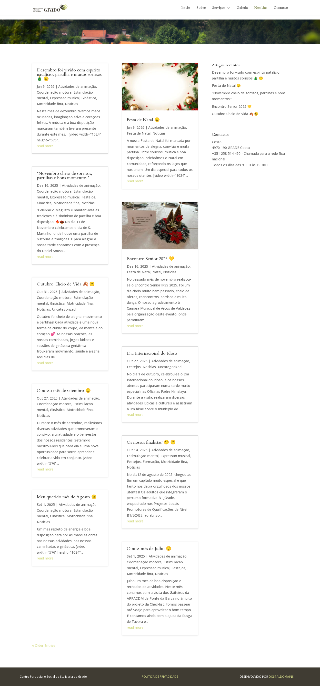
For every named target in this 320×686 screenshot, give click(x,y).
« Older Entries (43, 645)
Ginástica (88, 98)
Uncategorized (64, 309)
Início (185, 8)
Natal (156, 272)
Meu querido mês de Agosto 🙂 (67, 497)
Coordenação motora (54, 92)
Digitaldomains (281, 677)
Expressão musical (65, 98)
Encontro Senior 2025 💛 (150, 259)
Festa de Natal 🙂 (143, 120)
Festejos (88, 197)
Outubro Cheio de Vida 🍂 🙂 (66, 284)
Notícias (260, 8)
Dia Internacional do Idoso (152, 353)
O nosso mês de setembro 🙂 (64, 391)
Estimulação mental (143, 455)
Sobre (201, 8)
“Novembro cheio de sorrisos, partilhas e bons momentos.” (64, 175)
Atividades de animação (77, 86)
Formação (151, 461)
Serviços (218, 8)
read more (45, 146)
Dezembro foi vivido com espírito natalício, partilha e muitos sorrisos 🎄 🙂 (69, 74)
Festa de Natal (138, 133)
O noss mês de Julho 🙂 (149, 549)
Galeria (242, 8)
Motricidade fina (50, 103)
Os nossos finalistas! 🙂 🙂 (151, 442)
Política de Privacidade (160, 677)
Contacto (281, 8)
